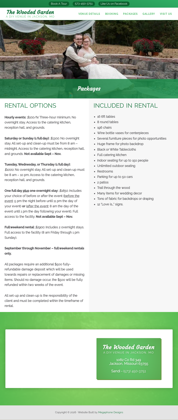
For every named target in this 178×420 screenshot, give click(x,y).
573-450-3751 (84, 3)
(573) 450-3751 (134, 372)
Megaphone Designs (110, 412)
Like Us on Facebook (114, 3)
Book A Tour (59, 3)
